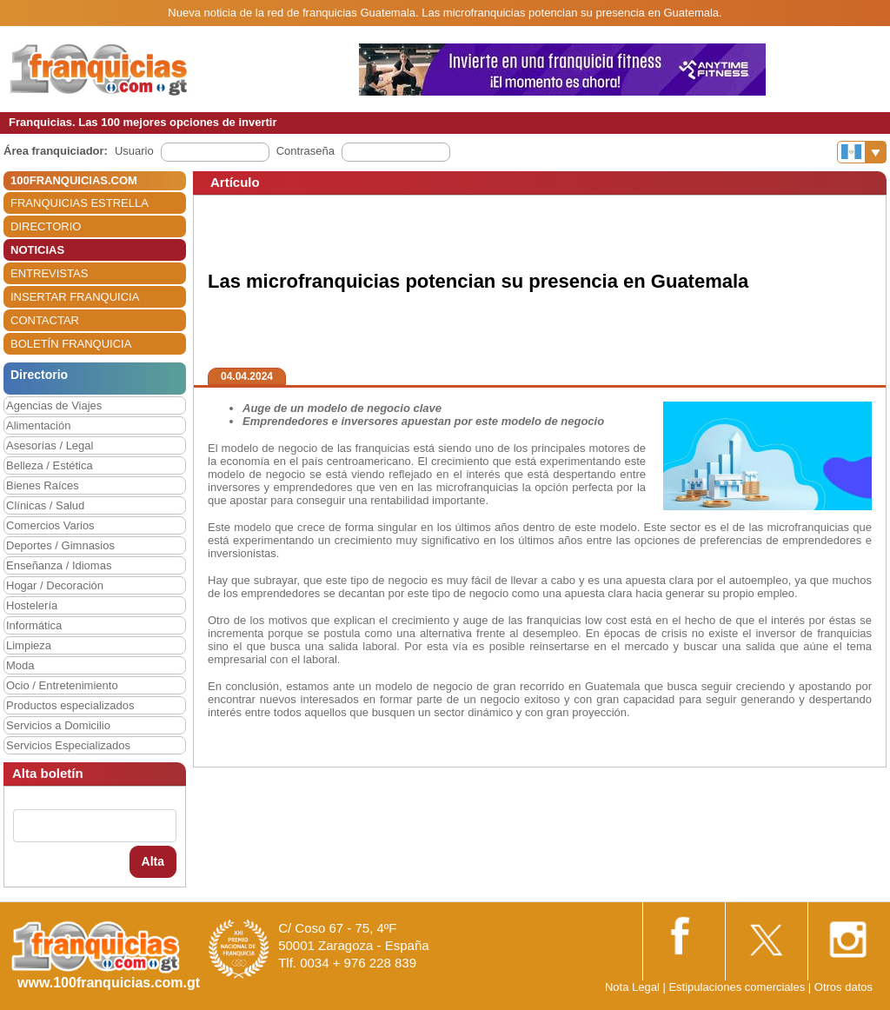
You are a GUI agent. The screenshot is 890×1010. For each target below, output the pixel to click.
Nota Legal (632, 986)
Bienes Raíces (42, 485)
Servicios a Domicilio (58, 725)
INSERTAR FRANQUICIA (74, 296)
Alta (153, 861)
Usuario (134, 150)
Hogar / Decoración (54, 585)
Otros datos (843, 986)
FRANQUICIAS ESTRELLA (79, 202)
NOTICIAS (37, 249)
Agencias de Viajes (54, 405)
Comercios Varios (50, 525)
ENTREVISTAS (49, 273)
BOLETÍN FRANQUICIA (70, 343)
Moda (20, 665)
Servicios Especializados (68, 745)
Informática (34, 625)
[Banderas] (862, 152)
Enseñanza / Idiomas (58, 565)
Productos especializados (70, 705)
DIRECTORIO (45, 226)
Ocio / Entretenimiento (62, 685)
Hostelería (31, 605)
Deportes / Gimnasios (60, 545)
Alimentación (38, 425)
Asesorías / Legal (49, 445)
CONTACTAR (44, 320)
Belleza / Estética (49, 465)
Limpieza (28, 645)
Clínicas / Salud (45, 505)
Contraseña (305, 150)
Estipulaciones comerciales (737, 986)
